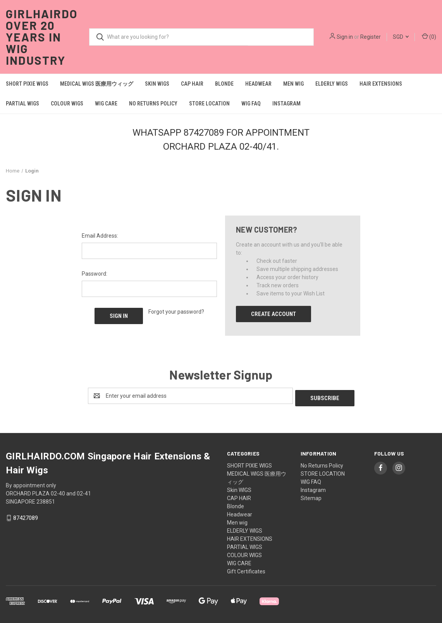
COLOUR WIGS (67, 103)
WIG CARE (106, 103)
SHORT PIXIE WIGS (27, 84)
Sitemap (311, 496)
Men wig (293, 84)
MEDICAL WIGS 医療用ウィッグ (96, 84)
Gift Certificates (246, 569)
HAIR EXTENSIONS (380, 84)
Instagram (286, 103)
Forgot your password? (176, 312)
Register (370, 37)
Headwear (258, 84)
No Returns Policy (153, 103)
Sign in (345, 37)
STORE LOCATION (209, 103)
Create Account (273, 314)
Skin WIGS (157, 84)
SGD (401, 37)
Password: (94, 274)
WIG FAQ (251, 103)
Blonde (224, 84)
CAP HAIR (192, 84)
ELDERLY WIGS (331, 84)
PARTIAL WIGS (22, 103)
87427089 (25, 516)
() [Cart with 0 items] (429, 36)
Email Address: (100, 236)
